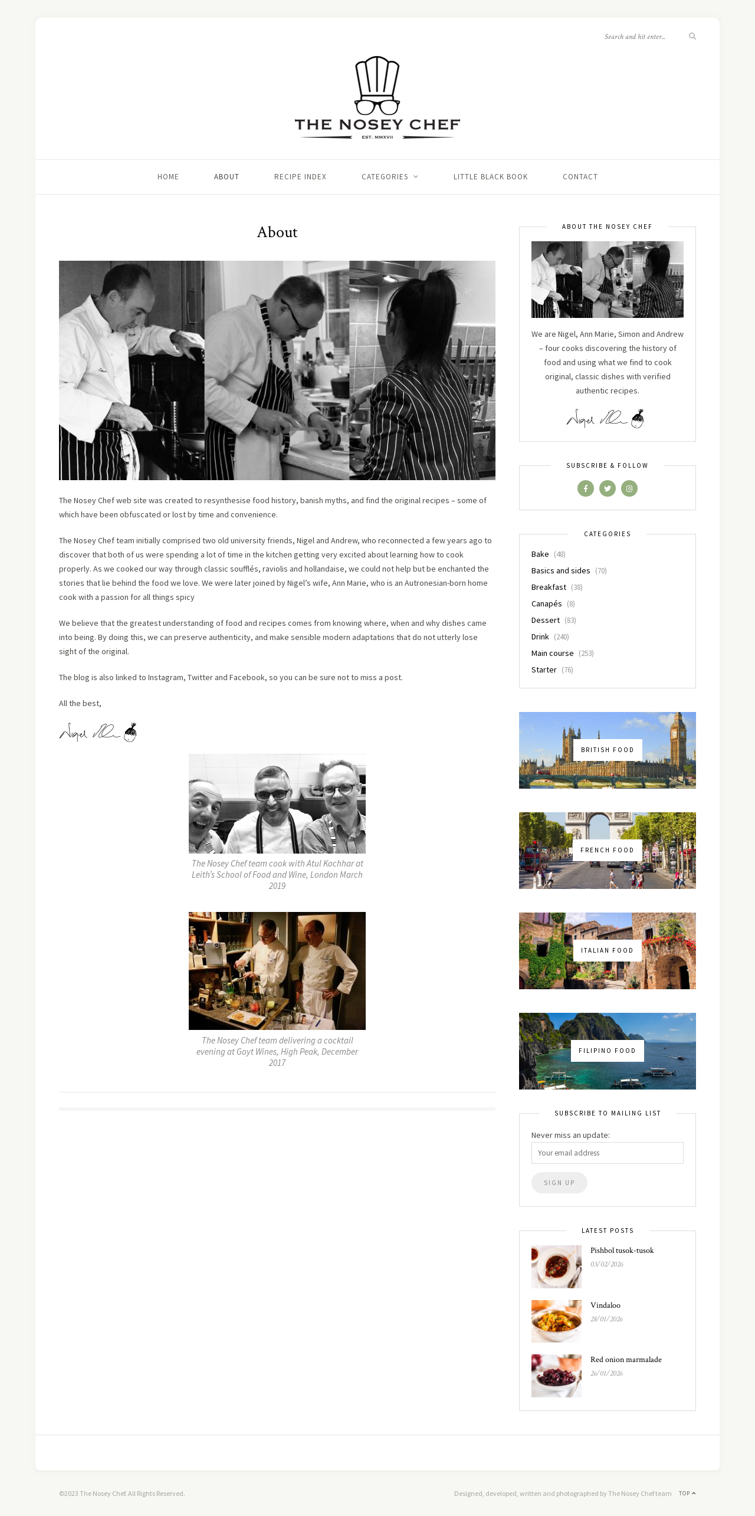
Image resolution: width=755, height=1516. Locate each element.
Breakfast (548, 587)
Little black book (491, 177)
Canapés (546, 603)
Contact (580, 177)
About (226, 177)
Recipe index (300, 177)
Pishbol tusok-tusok (622, 1250)
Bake (540, 554)
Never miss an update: (570, 1135)
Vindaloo (605, 1305)
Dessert (545, 620)
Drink (540, 636)
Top (687, 1493)
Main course (552, 653)
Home (168, 177)
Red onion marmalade (626, 1359)
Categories (385, 177)
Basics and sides (560, 570)
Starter (544, 669)
